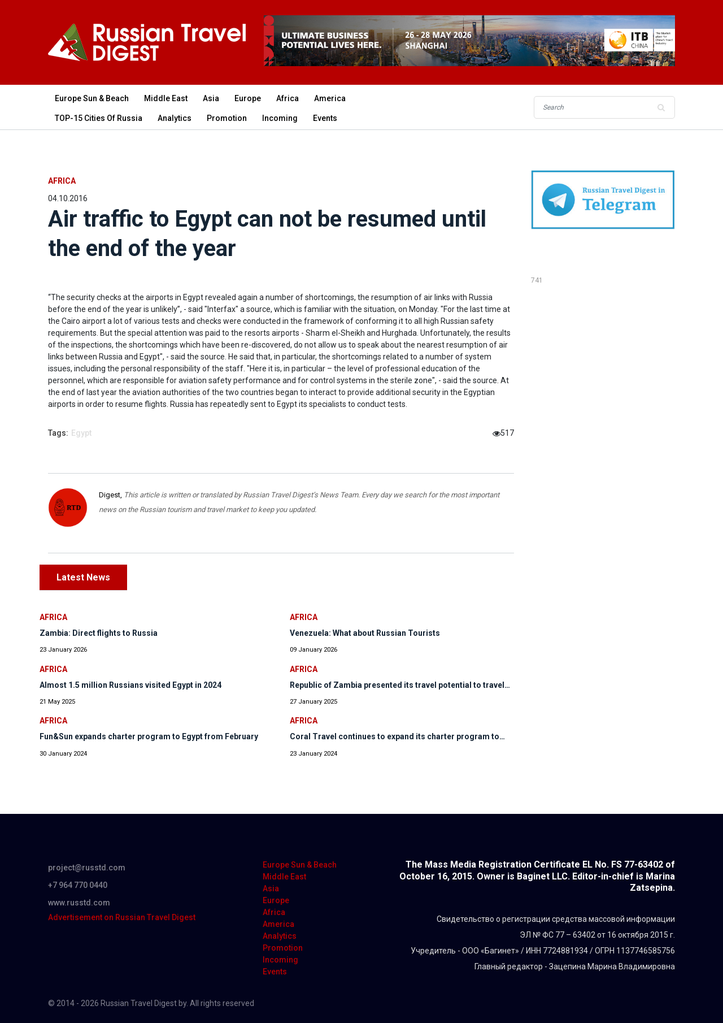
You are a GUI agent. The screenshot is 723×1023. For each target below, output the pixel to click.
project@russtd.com (86, 867)
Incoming (280, 118)
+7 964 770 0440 (77, 885)
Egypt (81, 432)
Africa (287, 98)
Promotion (227, 118)
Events (325, 118)
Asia (211, 98)
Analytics (174, 118)
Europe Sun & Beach (92, 98)
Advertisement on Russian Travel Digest (121, 917)
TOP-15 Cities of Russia (98, 118)
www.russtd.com (79, 902)
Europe (247, 98)
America (330, 98)
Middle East (166, 98)
